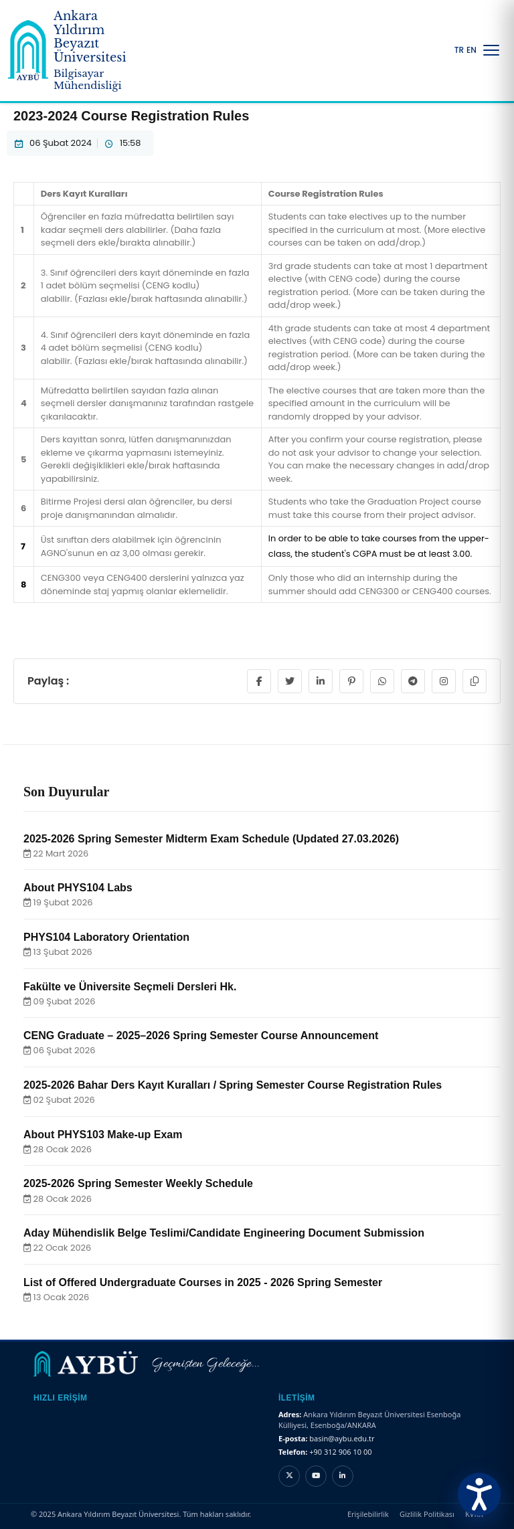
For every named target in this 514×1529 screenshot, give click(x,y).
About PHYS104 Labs (78, 887)
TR (459, 50)
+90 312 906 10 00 (340, 1452)
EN (471, 50)
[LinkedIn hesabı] (342, 1476)
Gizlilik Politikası (427, 1514)
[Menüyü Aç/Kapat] (491, 50)
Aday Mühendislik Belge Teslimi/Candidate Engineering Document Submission (223, 1233)
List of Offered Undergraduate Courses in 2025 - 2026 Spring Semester (202, 1282)
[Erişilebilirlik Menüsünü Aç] (479, 1494)
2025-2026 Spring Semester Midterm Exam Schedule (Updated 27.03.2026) (211, 838)
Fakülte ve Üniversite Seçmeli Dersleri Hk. (129, 986)
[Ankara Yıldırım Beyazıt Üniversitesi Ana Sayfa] (77, 50)
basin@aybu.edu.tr (341, 1438)
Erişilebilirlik (368, 1514)
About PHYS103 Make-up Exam (102, 1134)
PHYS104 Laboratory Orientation (106, 937)
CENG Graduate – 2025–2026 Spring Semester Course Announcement (200, 1035)
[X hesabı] (289, 1476)
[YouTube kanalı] (316, 1476)
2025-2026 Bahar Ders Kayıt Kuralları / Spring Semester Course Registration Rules (232, 1085)
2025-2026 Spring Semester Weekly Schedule (138, 1183)
